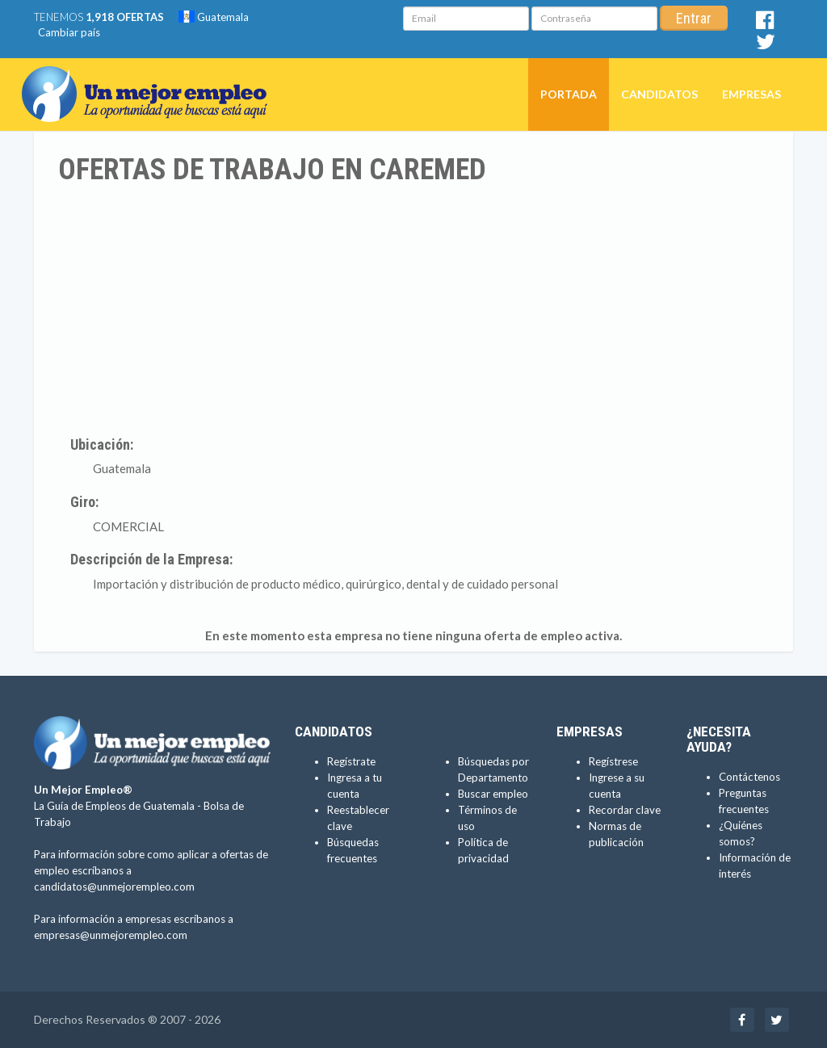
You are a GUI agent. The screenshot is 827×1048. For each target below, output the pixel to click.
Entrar (694, 18)
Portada (568, 94)
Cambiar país (69, 32)
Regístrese (613, 761)
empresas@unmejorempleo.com (110, 935)
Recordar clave (625, 809)
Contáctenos (749, 776)
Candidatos (659, 94)
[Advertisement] (413, 308)
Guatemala (213, 16)
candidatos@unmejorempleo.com (114, 886)
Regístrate (351, 761)
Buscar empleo (493, 793)
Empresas (751, 94)
